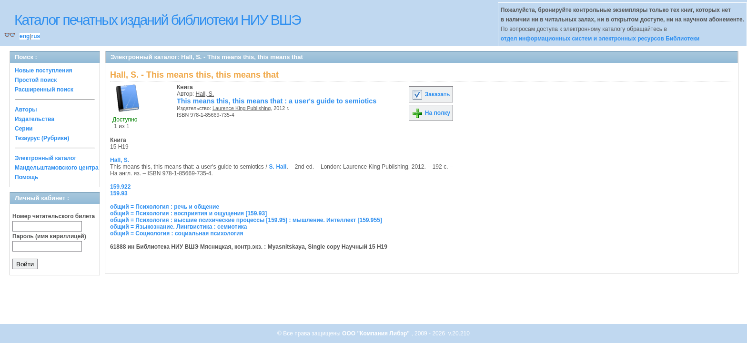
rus (35, 36)
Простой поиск (36, 80)
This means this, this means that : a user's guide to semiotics (276, 101)
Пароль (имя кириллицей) (49, 236)
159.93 (119, 193)
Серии (23, 128)
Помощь (26, 177)
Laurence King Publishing (241, 108)
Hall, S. (205, 94)
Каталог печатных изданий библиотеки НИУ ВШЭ (157, 20)
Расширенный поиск (44, 89)
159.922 (120, 186)
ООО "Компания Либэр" (376, 333)
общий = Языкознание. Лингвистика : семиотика (178, 226)
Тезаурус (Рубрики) (42, 138)
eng (25, 36)
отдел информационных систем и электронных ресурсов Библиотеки (600, 38)
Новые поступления (43, 70)
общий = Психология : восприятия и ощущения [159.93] (188, 213)
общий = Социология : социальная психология (176, 233)
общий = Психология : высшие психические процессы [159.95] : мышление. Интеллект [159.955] (246, 220)
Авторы (26, 109)
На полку (431, 113)
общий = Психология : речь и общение (164, 206)
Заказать (431, 94)
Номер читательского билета (53, 216)
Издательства (34, 119)
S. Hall (277, 166)
